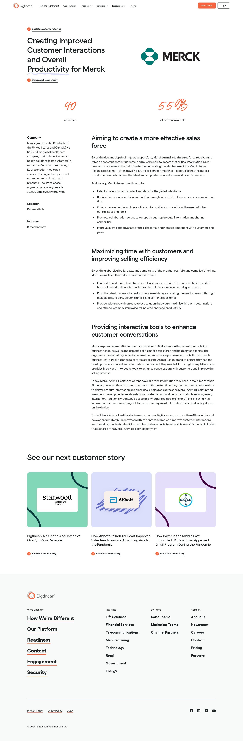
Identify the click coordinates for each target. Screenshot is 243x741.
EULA (70, 710)
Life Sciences (116, 616)
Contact (197, 640)
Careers (197, 632)
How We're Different (49, 5)
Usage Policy (55, 710)
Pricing (133, 5)
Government (116, 663)
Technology (115, 647)
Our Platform (69, 5)
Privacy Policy (35, 710)
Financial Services (120, 624)
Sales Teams (160, 616)
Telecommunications (122, 632)
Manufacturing (117, 640)
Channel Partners (165, 632)
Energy (111, 670)
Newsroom (199, 624)
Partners (198, 655)
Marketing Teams (164, 624)
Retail (110, 655)
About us (198, 616)
